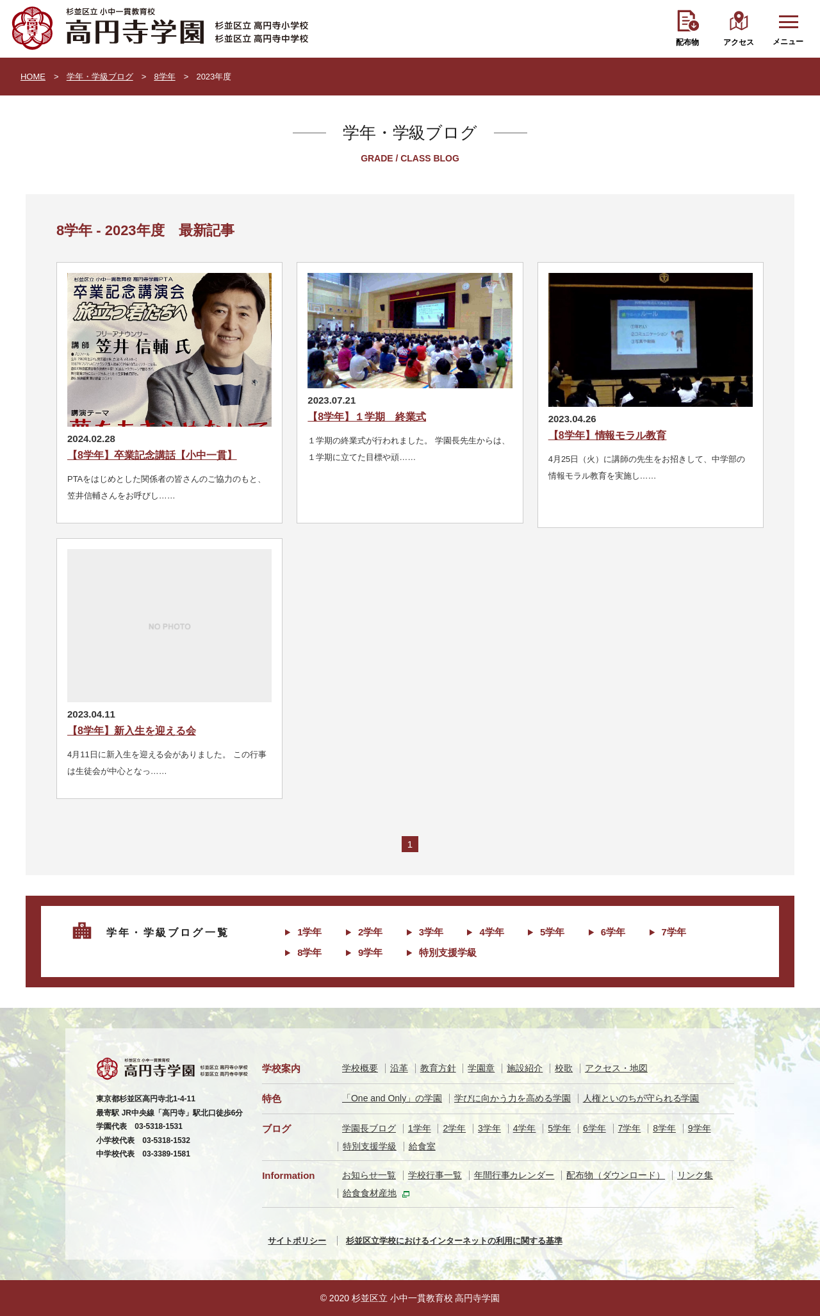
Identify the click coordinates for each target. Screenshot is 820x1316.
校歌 (564, 1068)
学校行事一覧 (435, 1175)
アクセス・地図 (616, 1068)
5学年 (552, 931)
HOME (32, 76)
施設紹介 (525, 1068)
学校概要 (360, 1068)
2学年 (370, 931)
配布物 (687, 42)
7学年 (674, 931)
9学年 (370, 952)
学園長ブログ (369, 1128)
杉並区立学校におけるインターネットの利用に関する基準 (454, 1241)
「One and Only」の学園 (392, 1098)
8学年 (164, 76)
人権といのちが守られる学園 (641, 1098)
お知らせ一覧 (369, 1175)
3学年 (431, 931)
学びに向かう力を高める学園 (512, 1098)
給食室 (422, 1146)
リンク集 (695, 1175)
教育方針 (438, 1068)
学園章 (481, 1068)
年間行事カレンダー (514, 1175)
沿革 (399, 1068)
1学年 (309, 931)
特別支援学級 (448, 952)
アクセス (738, 42)
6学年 (613, 931)
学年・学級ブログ (100, 76)
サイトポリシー (297, 1241)
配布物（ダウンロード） (615, 1175)
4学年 (491, 931)
